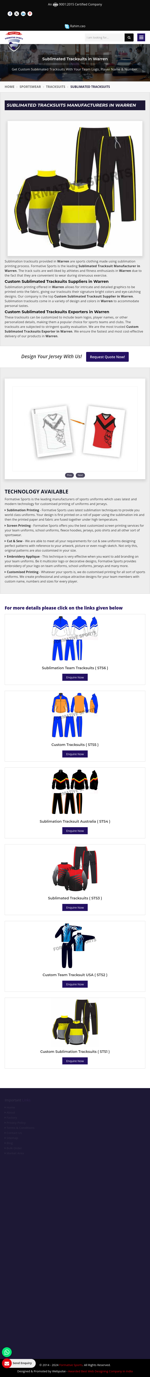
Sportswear (30, 87)
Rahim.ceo (75, 26)
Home (9, 87)
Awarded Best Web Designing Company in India (100, 1371)
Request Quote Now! (107, 356)
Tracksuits (55, 87)
